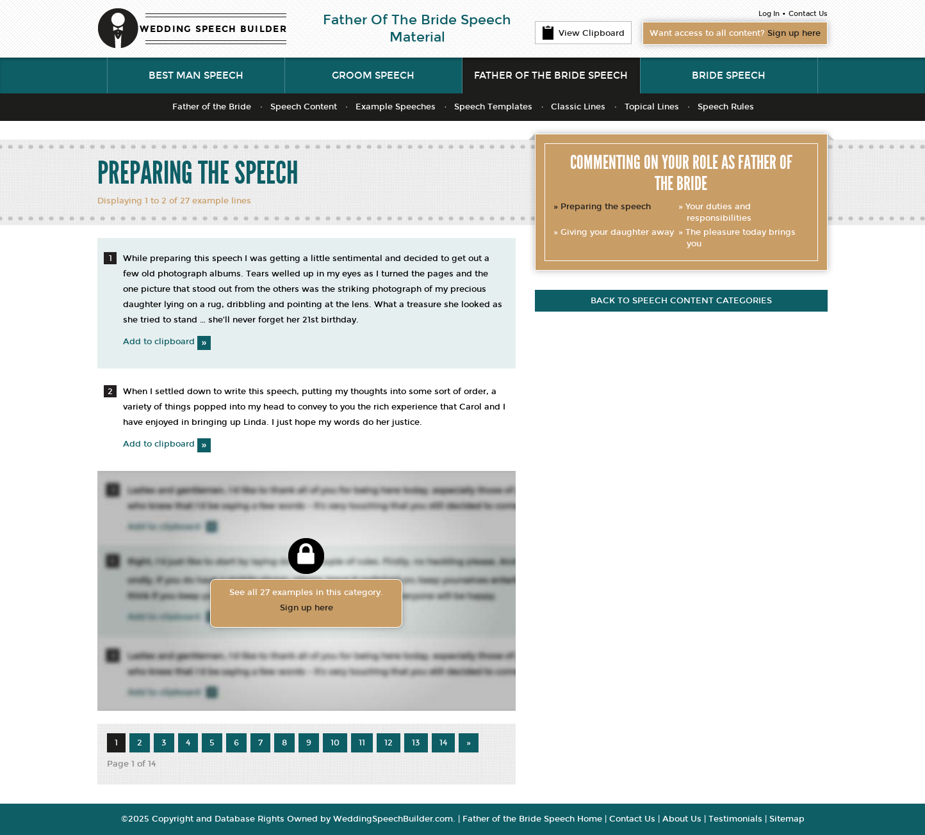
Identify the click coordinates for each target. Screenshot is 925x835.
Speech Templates (493, 107)
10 (335, 743)
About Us (681, 819)
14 (443, 743)
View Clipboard (583, 32)
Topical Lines (652, 107)
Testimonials (735, 819)
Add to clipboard (167, 342)
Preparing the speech (606, 207)
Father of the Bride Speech (551, 75)
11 (362, 743)
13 (416, 743)
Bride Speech (728, 75)
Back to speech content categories (681, 301)
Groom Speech (373, 75)
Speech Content (303, 107)
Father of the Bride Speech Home (532, 819)
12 (388, 743)
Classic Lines (578, 107)
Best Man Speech (196, 75)
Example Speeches (396, 107)
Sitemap (787, 819)
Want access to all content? (735, 33)
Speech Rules (726, 107)
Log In (769, 14)
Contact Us (808, 14)
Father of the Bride (211, 107)
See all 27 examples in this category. (306, 601)
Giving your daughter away (617, 232)
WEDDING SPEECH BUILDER (213, 29)
